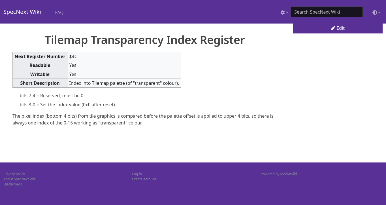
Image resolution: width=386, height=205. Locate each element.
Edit (338, 28)
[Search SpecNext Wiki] (327, 12)
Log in (137, 174)
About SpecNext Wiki (20, 179)
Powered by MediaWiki (279, 174)
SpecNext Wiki (22, 12)
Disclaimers (12, 184)
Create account (144, 179)
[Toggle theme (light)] (376, 12)
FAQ (59, 12)
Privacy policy (14, 174)
